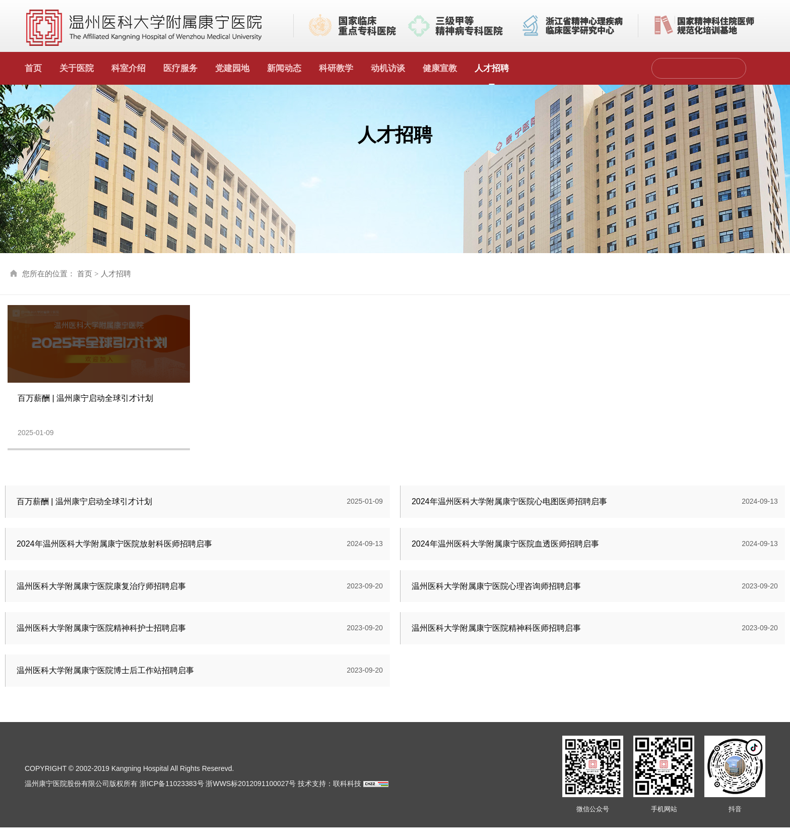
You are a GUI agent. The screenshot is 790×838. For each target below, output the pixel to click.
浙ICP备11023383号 (172, 794)
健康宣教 (440, 68)
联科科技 (347, 794)
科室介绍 (128, 68)
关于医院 (76, 68)
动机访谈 (388, 68)
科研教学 (336, 68)
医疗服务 (180, 68)
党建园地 (232, 68)
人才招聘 (492, 68)
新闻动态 (284, 68)
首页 (33, 68)
